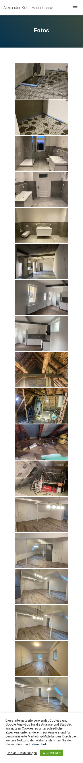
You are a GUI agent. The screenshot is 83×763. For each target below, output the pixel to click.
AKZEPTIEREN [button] (52, 753)
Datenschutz (38, 744)
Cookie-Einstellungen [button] (22, 753)
